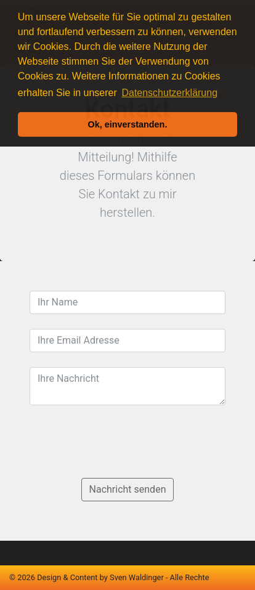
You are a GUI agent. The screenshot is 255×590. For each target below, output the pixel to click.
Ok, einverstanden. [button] (128, 124)
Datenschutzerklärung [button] (169, 92)
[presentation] (123, 444)
